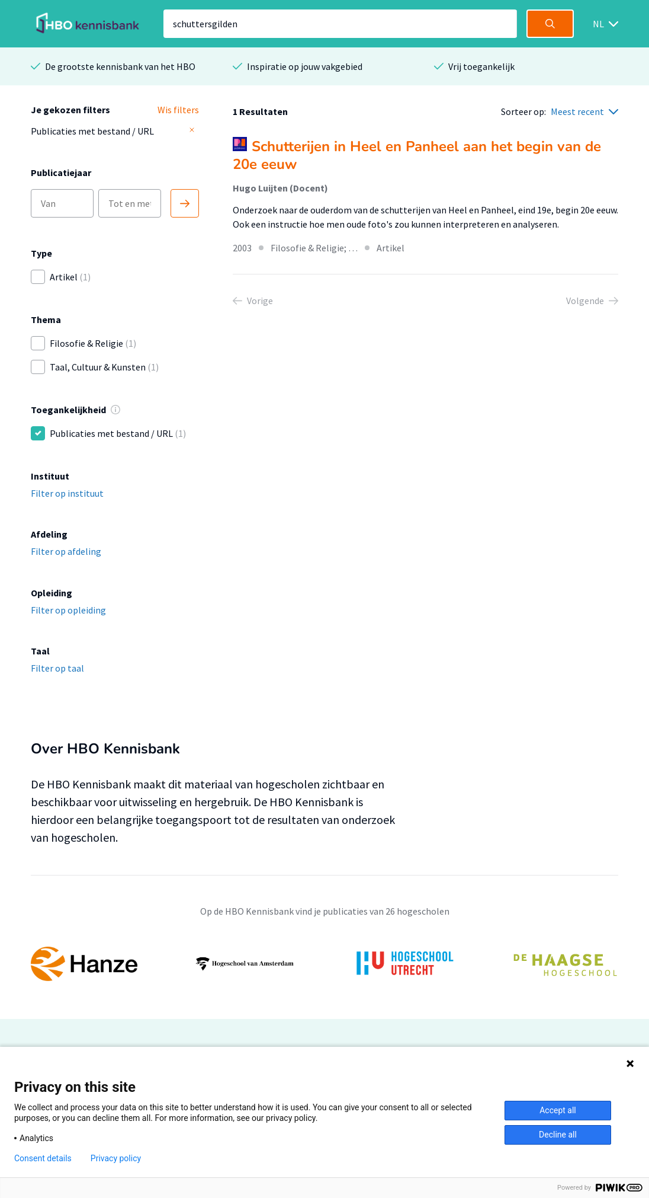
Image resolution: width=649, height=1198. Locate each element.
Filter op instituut (67, 493)
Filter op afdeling (66, 551)
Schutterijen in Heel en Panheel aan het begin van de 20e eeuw (417, 155)
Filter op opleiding (68, 610)
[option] (324, 964)
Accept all (557, 1110)
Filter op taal (57, 668)
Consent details (43, 1158)
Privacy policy (116, 1158)
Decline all (558, 1134)
